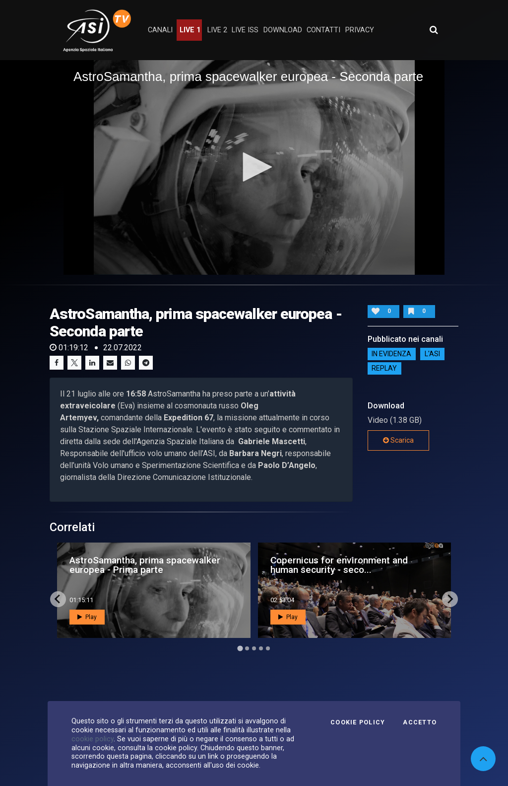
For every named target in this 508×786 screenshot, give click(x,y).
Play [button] (87, 617)
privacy (359, 30)
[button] (254, 167)
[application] (254, 167)
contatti (323, 30)
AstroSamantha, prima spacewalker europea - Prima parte (144, 564)
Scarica (398, 440)
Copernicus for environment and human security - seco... (339, 564)
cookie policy (92, 739)
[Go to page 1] (240, 648)
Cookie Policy (357, 722)
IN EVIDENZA (391, 354)
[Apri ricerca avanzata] (434, 29)
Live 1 (190, 30)
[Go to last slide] (58, 599)
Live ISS (245, 30)
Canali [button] (160, 30)
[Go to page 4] (261, 648)
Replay (384, 369)
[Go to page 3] (254, 648)
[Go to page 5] (268, 648)
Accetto (420, 722)
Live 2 (217, 30)
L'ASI (432, 354)
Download (282, 30)
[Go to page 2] (247, 648)
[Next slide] (450, 599)
